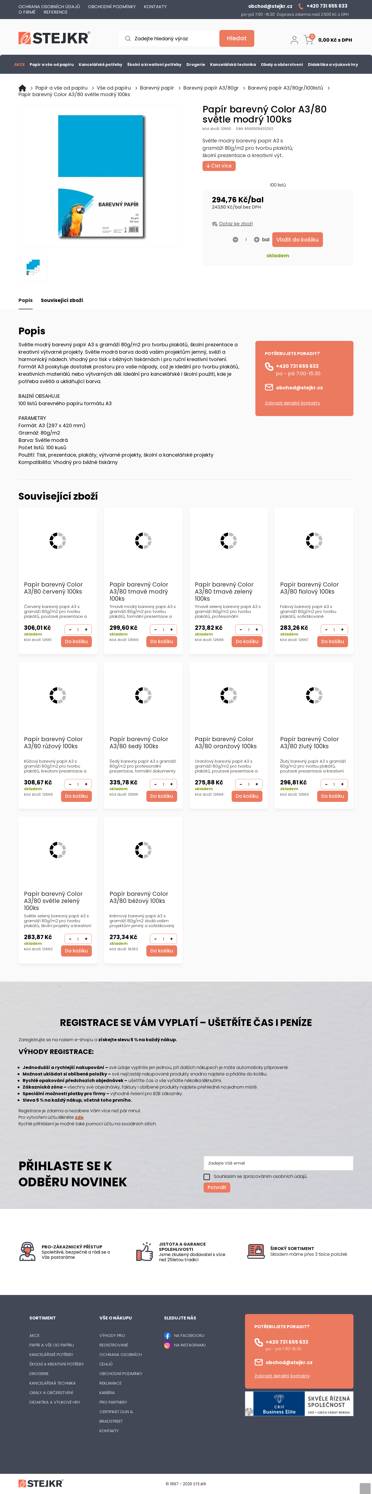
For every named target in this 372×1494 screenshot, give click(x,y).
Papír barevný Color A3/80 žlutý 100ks (309, 743)
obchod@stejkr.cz (299, 387)
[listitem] (311, 1254)
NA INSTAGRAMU (190, 1345)
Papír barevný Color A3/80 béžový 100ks (139, 897)
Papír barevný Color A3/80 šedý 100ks (139, 743)
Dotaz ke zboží (236, 224)
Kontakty (109, 1431)
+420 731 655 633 (297, 366)
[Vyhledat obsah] (236, 38)
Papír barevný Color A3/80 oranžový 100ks (226, 743)
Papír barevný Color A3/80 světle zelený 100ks (53, 901)
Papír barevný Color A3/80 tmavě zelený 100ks (224, 592)
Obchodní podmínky (121, 1373)
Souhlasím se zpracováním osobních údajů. (260, 1176)
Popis (26, 300)
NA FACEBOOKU (189, 1335)
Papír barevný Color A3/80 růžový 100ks (53, 743)
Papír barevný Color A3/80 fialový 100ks (309, 588)
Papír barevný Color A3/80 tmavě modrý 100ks (139, 592)
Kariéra (107, 1392)
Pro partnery (113, 1402)
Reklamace (110, 1383)
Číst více (219, 166)
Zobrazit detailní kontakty (292, 403)
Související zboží (62, 300)
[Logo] (55, 38)
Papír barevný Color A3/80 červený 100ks (53, 588)
